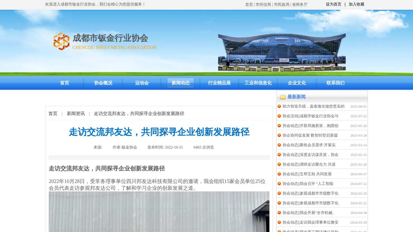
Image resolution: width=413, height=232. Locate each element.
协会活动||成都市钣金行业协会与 (310, 116)
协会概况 (103, 83)
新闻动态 (181, 83)
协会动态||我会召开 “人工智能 (308, 183)
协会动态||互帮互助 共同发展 (307, 174)
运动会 (142, 83)
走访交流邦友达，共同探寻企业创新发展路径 (139, 113)
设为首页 (333, 4)
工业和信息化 (258, 83)
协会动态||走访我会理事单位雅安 (310, 222)
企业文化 (297, 83)
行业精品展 (219, 83)
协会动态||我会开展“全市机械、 (309, 212)
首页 (249, 4)
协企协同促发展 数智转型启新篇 (310, 135)
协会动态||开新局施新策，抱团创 (310, 125)
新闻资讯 (76, 113)
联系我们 (336, 83)
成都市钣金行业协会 (110, 38)
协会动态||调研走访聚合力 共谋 (309, 164)
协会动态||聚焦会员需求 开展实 (309, 145)
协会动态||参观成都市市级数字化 (310, 193)
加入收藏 (356, 4)
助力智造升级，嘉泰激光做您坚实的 (314, 106)
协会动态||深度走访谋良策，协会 (310, 154)
